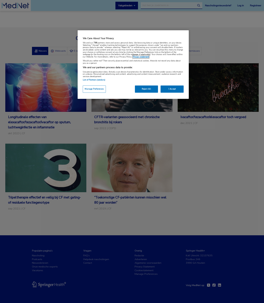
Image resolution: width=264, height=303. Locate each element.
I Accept (172, 89)
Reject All (146, 89)
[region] (133, 64)
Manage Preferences (94, 89)
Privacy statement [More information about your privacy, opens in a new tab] (141, 56)
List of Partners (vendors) (94, 79)
